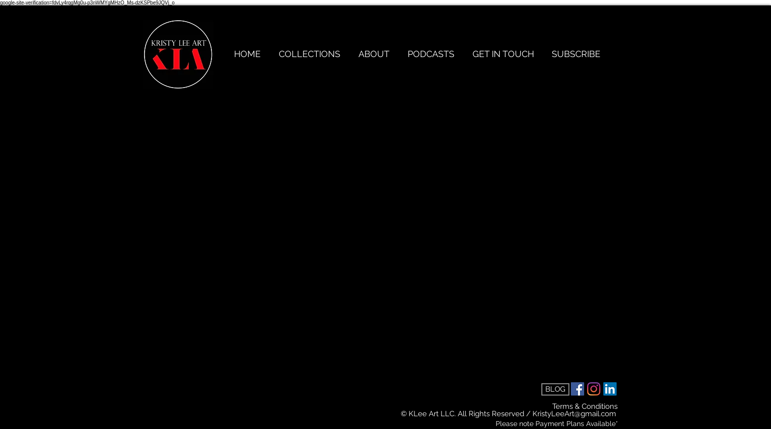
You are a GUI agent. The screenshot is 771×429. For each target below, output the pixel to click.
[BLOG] (555, 389)
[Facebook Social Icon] (577, 389)
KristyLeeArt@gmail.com (574, 413)
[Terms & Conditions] (516, 406)
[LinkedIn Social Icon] (610, 389)
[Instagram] (593, 389)
